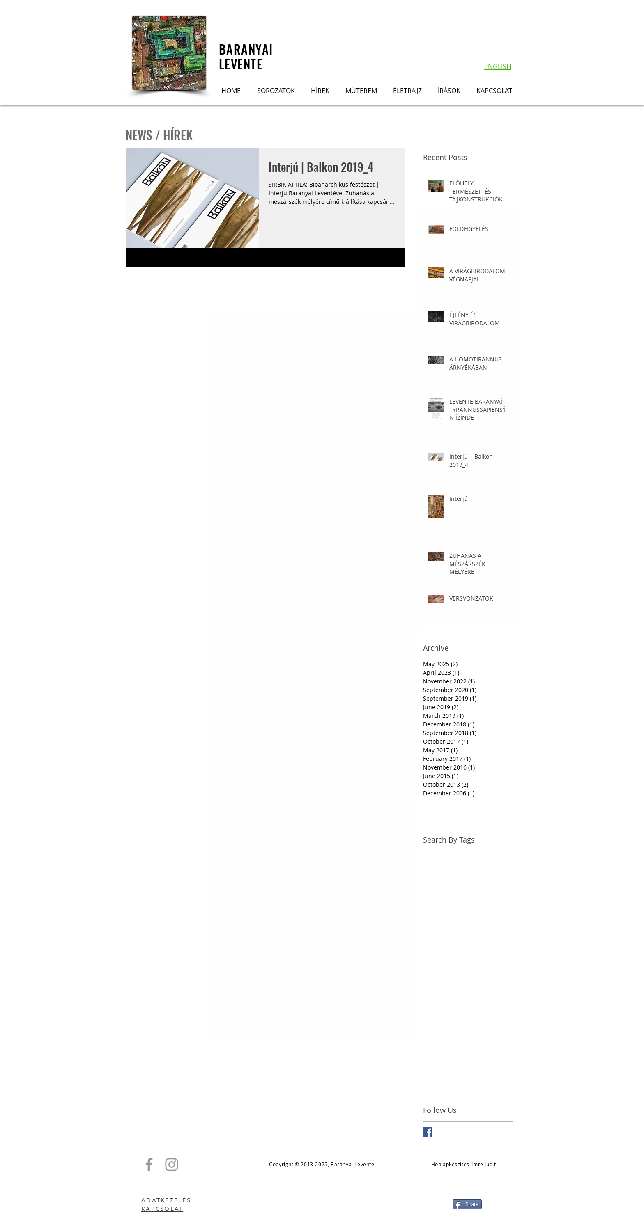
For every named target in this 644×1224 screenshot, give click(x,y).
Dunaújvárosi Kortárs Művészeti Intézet (468, 920)
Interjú (490, 972)
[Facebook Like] (322, 1204)
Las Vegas (493, 998)
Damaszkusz (492, 881)
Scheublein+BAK (488, 1037)
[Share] (467, 1204)
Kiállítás (434, 985)
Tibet (450, 1050)
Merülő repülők (482, 1011)
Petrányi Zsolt (441, 1037)
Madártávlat (439, 1011)
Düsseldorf (438, 933)
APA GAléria (439, 855)
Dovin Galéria (441, 907)
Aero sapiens (478, 855)
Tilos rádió (437, 1063)
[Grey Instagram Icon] (171, 1164)
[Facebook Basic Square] (427, 1132)
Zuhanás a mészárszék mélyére (466, 1089)
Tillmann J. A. (480, 1050)
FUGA (465, 933)
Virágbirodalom (444, 1076)
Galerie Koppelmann (451, 946)
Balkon (456, 868)
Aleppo (432, 868)
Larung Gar (459, 998)
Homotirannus (442, 972)
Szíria (430, 1050)
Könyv (431, 998)
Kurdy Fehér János (475, 985)
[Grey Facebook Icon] (149, 1164)
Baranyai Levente (446, 881)
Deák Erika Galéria (448, 894)
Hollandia (490, 959)
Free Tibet (491, 933)
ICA (471, 972)
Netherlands (493, 1024)
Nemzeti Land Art (447, 1024)
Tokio (464, 1063)
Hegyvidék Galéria (447, 959)
